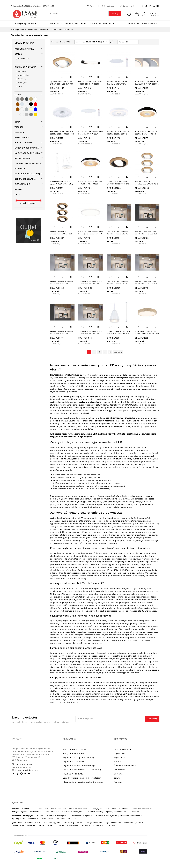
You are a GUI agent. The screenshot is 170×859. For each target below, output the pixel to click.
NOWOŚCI (131, 24)
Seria (17, 122)
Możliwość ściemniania (27, 153)
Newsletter (119, 769)
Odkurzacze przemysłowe (73, 812)
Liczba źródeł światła (26, 148)
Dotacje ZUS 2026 (122, 749)
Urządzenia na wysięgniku (67, 825)
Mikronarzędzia (52, 812)
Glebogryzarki (55, 823)
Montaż (18, 189)
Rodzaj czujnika (23, 143)
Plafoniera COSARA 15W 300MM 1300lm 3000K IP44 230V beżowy (147, 333)
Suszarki (61, 818)
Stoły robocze (36, 812)
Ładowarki (112, 825)
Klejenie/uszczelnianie (78, 809)
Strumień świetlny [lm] (27, 174)
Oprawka (19, 132)
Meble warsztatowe (120, 809)
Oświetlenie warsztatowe (131, 816)
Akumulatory (99, 825)
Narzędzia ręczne (19, 812)
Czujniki (39, 816)
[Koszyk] (137, 14)
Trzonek (18, 127)
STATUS (18, 54)
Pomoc (91, 6)
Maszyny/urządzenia (100, 809)
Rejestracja (119, 757)
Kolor (17, 95)
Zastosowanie (22, 184)
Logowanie (119, 753)
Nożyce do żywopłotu (133, 823)
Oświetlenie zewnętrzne (81, 816)
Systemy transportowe (116, 812)
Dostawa (118, 774)
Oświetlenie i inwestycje (38, 29)
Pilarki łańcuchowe (35, 825)
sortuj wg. (80, 42)
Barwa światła (22, 158)
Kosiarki (80, 823)
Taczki (50, 825)
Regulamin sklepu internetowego (79, 765)
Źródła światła (47, 818)
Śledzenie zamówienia (125, 765)
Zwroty (117, 761)
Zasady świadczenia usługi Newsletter (82, 778)
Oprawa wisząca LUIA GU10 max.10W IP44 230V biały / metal (118, 333)
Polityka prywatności (73, 753)
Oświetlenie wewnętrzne (57, 816)
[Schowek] (129, 14)
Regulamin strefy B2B (73, 761)
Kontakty (118, 782)
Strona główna (17, 29)
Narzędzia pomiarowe (142, 809)
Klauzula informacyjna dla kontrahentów (83, 782)
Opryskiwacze (18, 825)
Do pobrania (108, 6)
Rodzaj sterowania (24, 179)
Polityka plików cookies (74, 749)
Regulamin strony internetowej (78, 757)
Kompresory (69, 823)
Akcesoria (72, 818)
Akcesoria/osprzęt (40, 809)
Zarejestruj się (153, 15)
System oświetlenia (25, 67)
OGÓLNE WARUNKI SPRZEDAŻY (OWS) (82, 769)
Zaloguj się (151, 13)
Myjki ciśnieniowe (113, 823)
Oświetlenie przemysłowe (106, 816)
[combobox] (79, 13)
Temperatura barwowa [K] (28, 163)
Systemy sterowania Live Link (25, 818)
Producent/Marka (24, 49)
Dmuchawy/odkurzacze (35, 823)
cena (17, 194)
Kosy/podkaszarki (94, 823)
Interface (19, 168)
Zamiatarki (134, 812)
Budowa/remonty (95, 812)
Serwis (117, 778)
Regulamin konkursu (73, 774)
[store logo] (24, 14)
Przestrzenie (21, 137)
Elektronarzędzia (58, 809)
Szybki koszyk (127, 6)
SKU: (52, 88)
